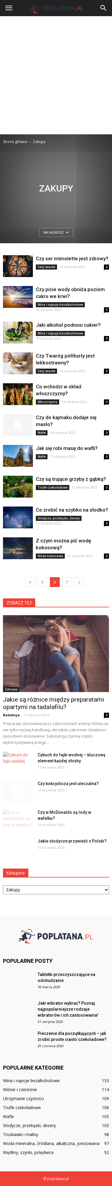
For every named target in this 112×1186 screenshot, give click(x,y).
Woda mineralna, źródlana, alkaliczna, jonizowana (51, 1143)
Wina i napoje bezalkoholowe (60, 304)
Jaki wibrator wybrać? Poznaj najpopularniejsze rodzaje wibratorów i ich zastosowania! (68, 1009)
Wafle (42, 433)
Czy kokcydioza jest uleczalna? (68, 783)
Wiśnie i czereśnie (20, 1089)
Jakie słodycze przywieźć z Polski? (72, 841)
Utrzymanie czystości (23, 1098)
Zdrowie (11, 689)
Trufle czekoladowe (52, 487)
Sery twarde (46, 267)
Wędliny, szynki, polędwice (28, 1152)
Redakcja (11, 715)
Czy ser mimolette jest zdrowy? (72, 258)
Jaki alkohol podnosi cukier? (68, 325)
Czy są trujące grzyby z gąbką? (71, 479)
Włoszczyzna (47, 402)
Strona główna (15, 141)
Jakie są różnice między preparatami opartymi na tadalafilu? (53, 703)
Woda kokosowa (50, 556)
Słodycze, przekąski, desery (59, 518)
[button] (103, 8)
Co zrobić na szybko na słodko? (72, 510)
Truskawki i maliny (20, 1134)
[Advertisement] (56, 75)
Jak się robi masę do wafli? (67, 448)
